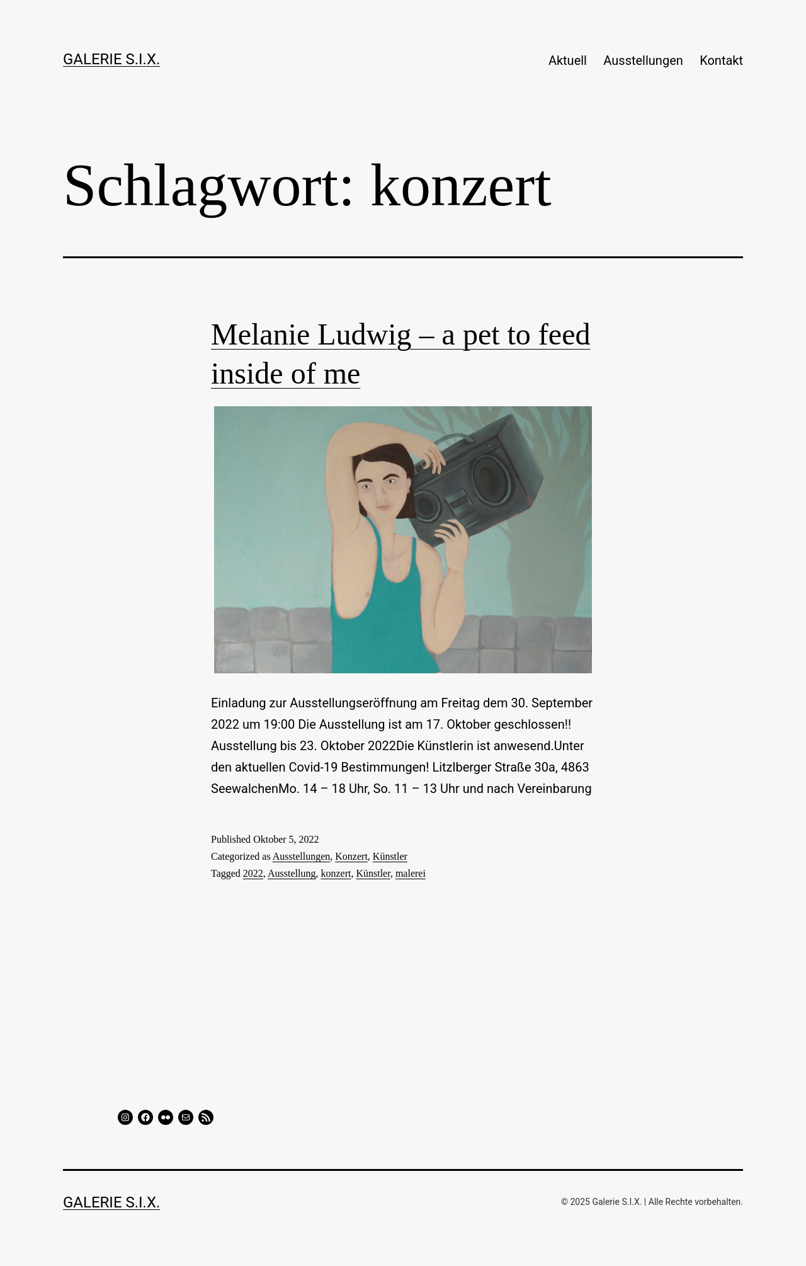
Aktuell (567, 60)
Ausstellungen (643, 60)
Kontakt (721, 60)
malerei (410, 873)
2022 (253, 873)
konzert (336, 873)
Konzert (351, 856)
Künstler (390, 856)
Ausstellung (291, 873)
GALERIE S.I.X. (111, 59)
